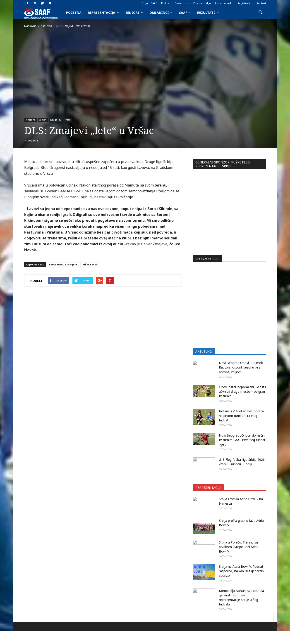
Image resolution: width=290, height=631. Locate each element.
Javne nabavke (224, 3)
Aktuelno (30, 119)
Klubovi (165, 3)
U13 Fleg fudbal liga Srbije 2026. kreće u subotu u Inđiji (242, 386)
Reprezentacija (103, 12)
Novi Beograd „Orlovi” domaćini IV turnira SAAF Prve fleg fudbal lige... (242, 364)
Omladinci (161, 12)
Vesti (67, 119)
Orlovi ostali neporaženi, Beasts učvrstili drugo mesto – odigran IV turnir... (242, 316)
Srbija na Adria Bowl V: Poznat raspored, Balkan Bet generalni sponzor (241, 495)
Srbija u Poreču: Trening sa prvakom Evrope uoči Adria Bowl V (238, 471)
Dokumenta (182, 3)
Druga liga (56, 119)
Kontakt (261, 3)
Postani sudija (202, 3)
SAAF (185, 12)
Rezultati (208, 12)
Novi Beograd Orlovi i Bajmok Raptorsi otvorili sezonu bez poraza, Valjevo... (241, 291)
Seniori (134, 12)
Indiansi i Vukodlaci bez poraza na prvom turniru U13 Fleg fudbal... (241, 340)
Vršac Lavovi (90, 264)
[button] (260, 12)
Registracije (244, 3)
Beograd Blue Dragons (63, 264)
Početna (73, 12)
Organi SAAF (149, 3)
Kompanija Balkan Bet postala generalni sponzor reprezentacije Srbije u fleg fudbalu (241, 522)
